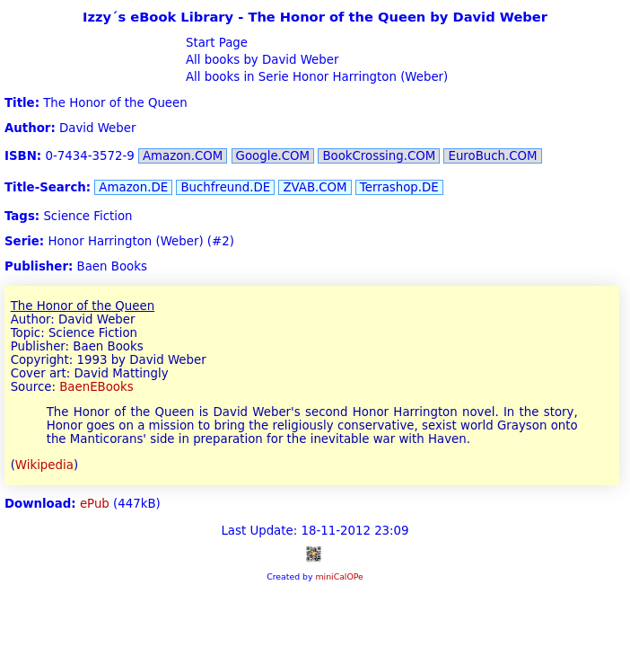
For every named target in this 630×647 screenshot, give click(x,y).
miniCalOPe (339, 576)
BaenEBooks (96, 387)
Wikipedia (44, 465)
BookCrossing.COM (378, 156)
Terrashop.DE (399, 187)
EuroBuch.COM (492, 156)
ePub (94, 503)
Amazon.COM (183, 156)
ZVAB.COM (314, 187)
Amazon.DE (133, 187)
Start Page (215, 42)
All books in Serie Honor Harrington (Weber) (315, 77)
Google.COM (273, 156)
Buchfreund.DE (225, 187)
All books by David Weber (260, 59)
